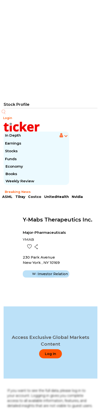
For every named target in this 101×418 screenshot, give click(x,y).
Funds (11, 159)
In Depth (13, 135)
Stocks (11, 151)
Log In (50, 354)
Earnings (13, 143)
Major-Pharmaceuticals (44, 232)
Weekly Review (20, 181)
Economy (14, 166)
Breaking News (18, 192)
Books (11, 173)
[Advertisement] (50, 50)
